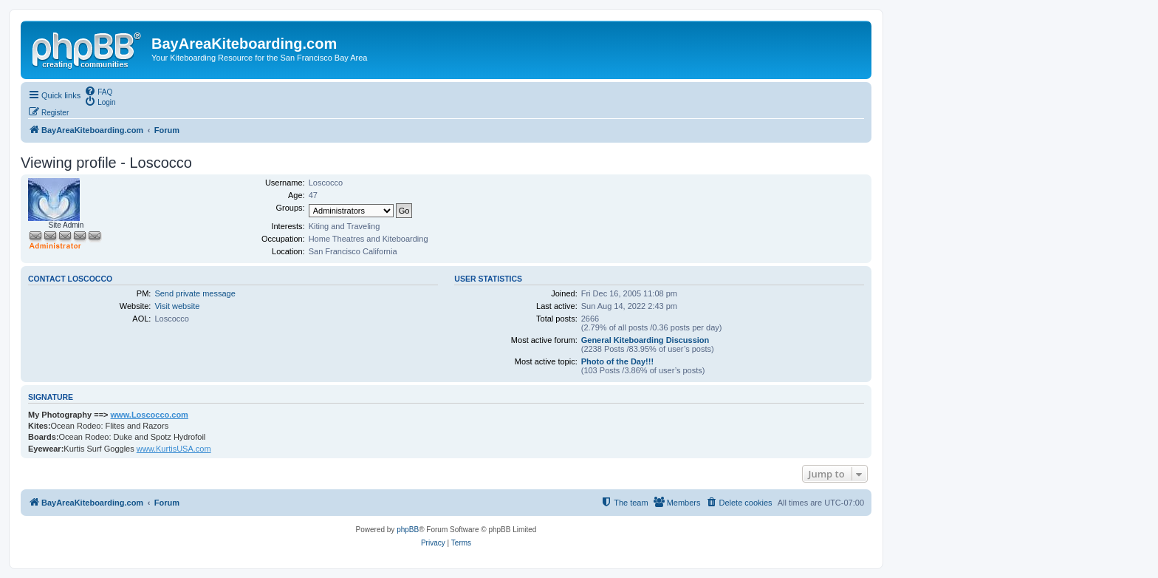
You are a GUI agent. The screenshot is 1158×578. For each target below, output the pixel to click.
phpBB (408, 530)
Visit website (176, 306)
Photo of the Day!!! (617, 361)
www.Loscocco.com (149, 414)
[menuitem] (98, 91)
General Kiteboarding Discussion (645, 340)
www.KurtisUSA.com (174, 448)
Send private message (194, 293)
